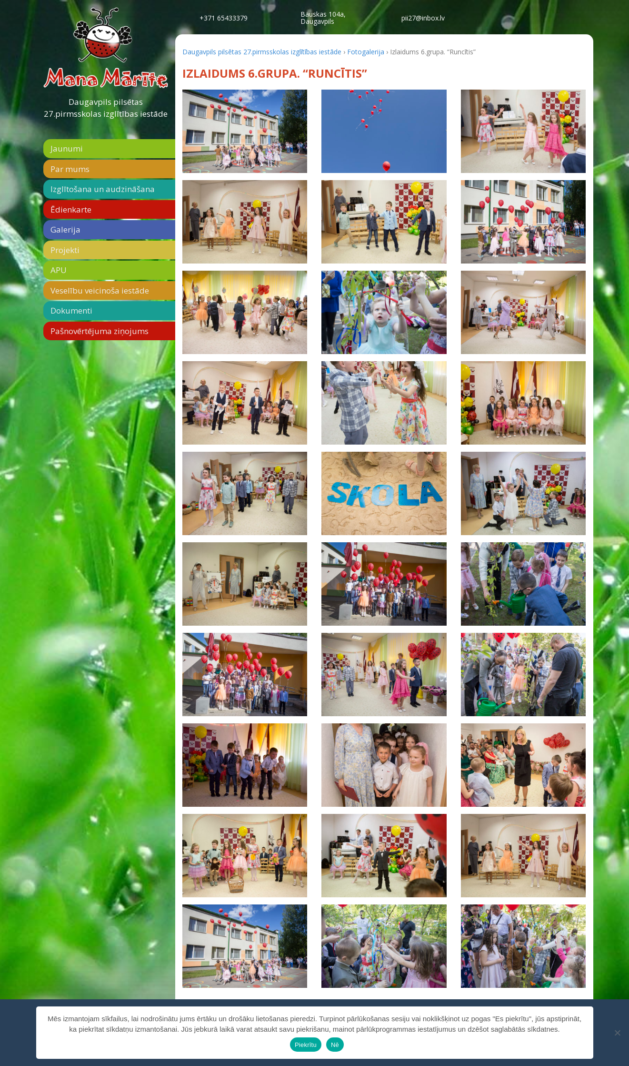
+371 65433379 (224, 17)
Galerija (65, 229)
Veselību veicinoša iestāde (99, 290)
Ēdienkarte (70, 209)
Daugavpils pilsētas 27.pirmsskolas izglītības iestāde (106, 108)
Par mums (70, 168)
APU (58, 269)
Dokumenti (71, 310)
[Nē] (617, 1032)
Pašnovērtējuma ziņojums (99, 330)
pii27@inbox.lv (423, 17)
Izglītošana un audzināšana (102, 188)
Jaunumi (66, 148)
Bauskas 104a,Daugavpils (323, 18)
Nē (335, 1044)
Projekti (65, 249)
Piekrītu (306, 1044)
